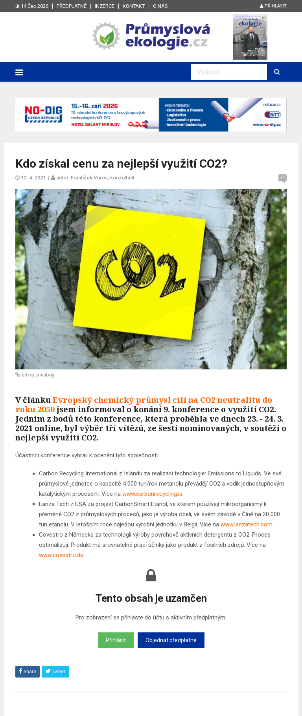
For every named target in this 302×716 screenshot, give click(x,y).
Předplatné (72, 6)
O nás (160, 6)
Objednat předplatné (171, 640)
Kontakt (134, 6)
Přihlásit (273, 6)
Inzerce (104, 6)
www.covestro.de (61, 555)
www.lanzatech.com (247, 524)
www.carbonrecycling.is (152, 493)
